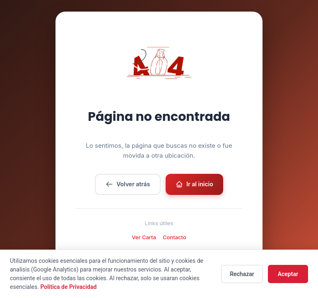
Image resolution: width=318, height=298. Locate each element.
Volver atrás (128, 184)
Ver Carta (144, 237)
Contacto (174, 237)
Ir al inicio (194, 184)
